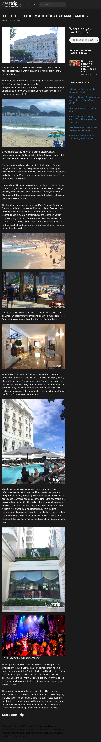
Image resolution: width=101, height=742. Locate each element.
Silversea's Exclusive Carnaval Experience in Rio (89, 66)
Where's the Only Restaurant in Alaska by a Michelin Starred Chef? (84, 100)
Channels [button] (30, 5)
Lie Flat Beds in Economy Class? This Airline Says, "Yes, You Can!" (83, 119)
